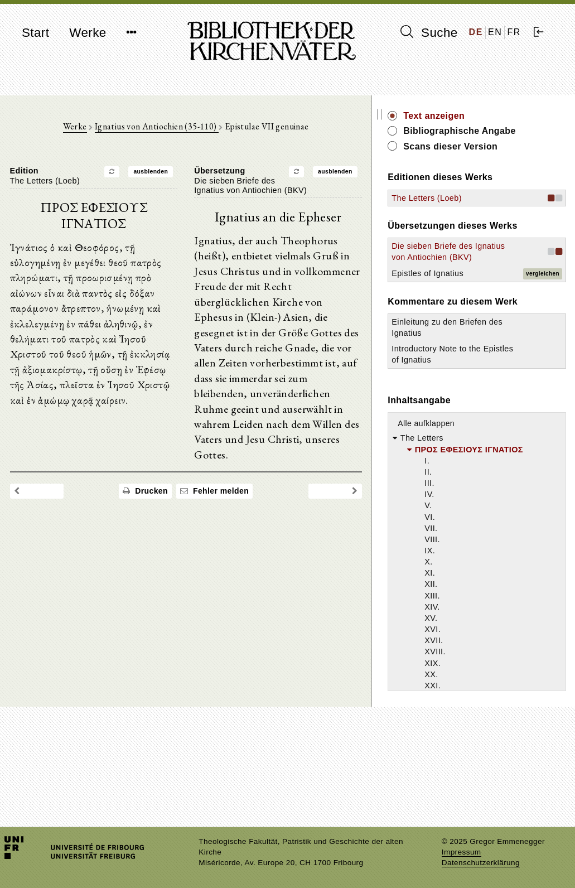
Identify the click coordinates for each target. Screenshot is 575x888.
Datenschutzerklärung (481, 862)
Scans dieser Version (510, 158)
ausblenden (180, 174)
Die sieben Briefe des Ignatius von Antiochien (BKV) (483, 282)
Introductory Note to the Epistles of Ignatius (488, 419)
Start (35, 33)
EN (495, 32)
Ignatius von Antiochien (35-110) (186, 129)
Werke (87, 33)
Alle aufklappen (485, 494)
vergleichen (542, 315)
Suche (428, 32)
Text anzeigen (493, 115)
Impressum (461, 852)
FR (514, 32)
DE (476, 32)
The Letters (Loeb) (486, 210)
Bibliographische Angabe (501, 137)
